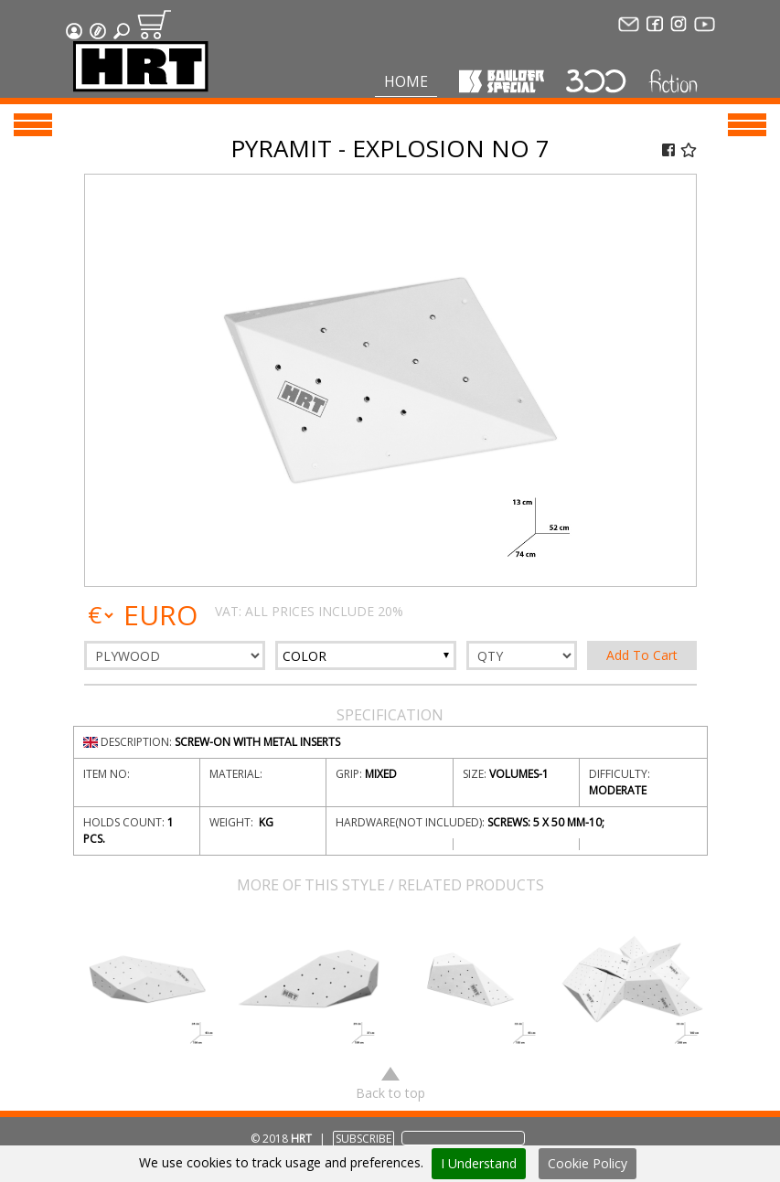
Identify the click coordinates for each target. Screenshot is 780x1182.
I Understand (479, 1163)
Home (406, 81)
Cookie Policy (587, 1163)
